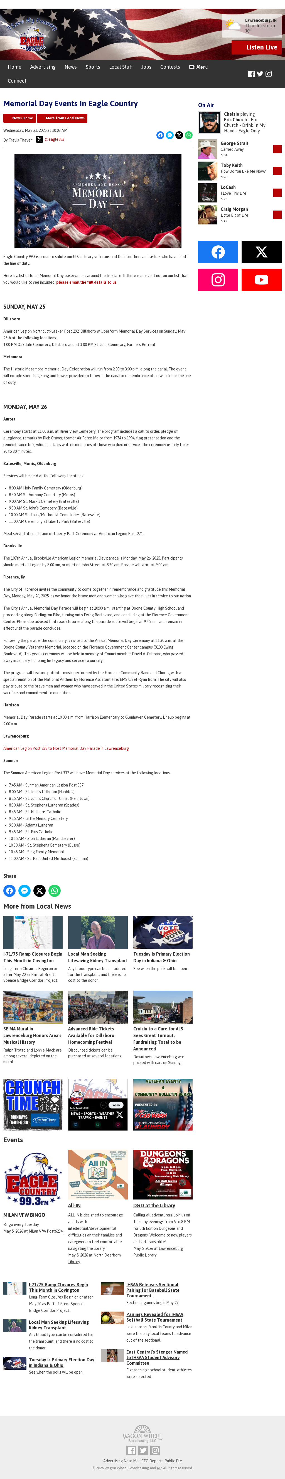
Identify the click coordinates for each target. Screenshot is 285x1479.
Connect (17, 81)
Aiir (159, 1468)
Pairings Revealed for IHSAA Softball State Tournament (154, 1317)
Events (13, 1140)
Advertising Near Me (121, 1461)
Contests (170, 67)
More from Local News (65, 118)
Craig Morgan (234, 209)
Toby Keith (232, 165)
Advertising (43, 67)
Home (14, 67)
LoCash (228, 187)
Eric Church (235, 119)
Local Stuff (120, 67)
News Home (22, 118)
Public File (173, 1461)
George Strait (235, 143)
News (71, 67)
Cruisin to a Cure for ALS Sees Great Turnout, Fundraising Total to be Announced (163, 1021)
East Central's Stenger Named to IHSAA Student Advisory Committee (157, 1357)
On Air (196, 67)
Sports (93, 67)
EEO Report (151, 1461)
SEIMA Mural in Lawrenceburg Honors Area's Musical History (33, 1018)
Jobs (146, 67)
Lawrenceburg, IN (261, 20)
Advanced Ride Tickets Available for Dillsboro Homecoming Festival (97, 1018)
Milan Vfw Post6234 (46, 1231)
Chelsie (231, 114)
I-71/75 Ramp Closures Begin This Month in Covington (33, 939)
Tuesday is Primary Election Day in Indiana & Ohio (163, 939)
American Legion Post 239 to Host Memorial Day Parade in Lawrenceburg (66, 748)
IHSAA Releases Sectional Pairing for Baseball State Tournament (153, 1290)
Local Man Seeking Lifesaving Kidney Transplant (97, 939)
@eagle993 (50, 139)
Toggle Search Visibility (278, 74)
